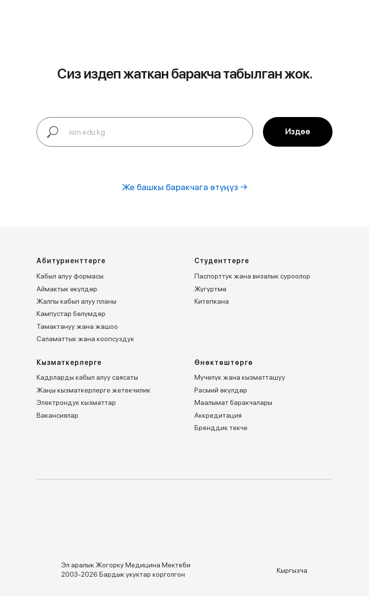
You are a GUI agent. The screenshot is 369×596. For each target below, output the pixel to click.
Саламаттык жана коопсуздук (85, 339)
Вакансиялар (57, 415)
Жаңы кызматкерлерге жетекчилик (93, 390)
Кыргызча (292, 570)
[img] (81, 521)
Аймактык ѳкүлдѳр (67, 289)
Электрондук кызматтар (76, 402)
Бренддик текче (221, 428)
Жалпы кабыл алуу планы (76, 301)
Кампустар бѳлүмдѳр (71, 314)
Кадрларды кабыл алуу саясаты (87, 377)
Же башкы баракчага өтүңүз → (185, 187)
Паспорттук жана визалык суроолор (252, 276)
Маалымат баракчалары (233, 402)
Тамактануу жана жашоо (77, 326)
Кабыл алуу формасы (70, 276)
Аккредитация (218, 415)
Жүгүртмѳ (210, 289)
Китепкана (211, 301)
